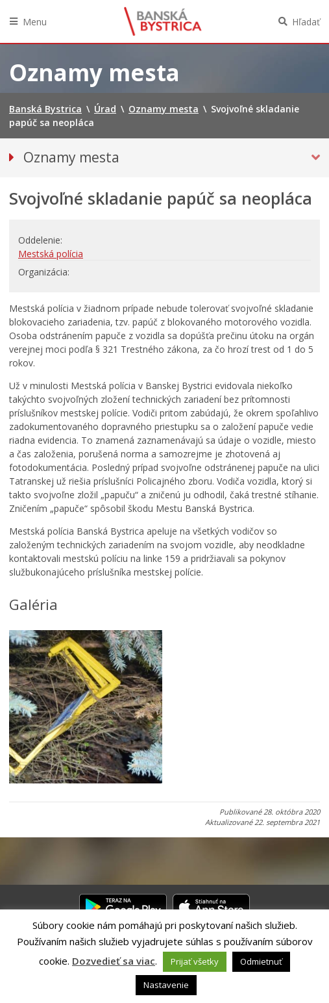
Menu (35, 22)
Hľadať (306, 22)
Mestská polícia (50, 254)
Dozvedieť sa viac (113, 960)
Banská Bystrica (163, 21)
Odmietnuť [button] (261, 961)
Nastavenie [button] (166, 985)
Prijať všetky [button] (195, 961)
